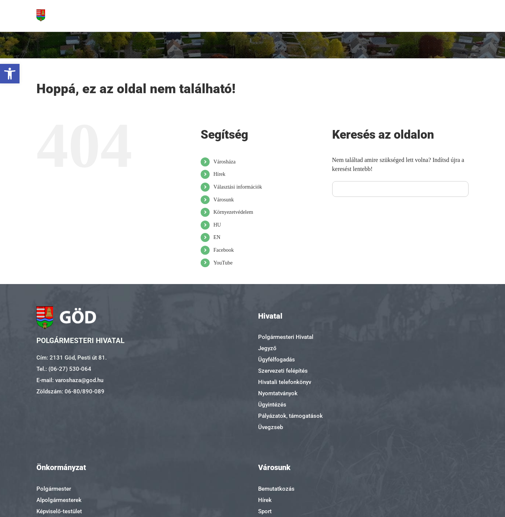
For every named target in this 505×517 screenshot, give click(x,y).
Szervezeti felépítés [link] (283, 370)
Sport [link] (265, 511)
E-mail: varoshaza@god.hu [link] (69, 380)
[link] (10, 73)
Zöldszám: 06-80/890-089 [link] (70, 391)
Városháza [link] (224, 162)
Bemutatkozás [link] (276, 488)
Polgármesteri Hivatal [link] (285, 337)
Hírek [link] (219, 174)
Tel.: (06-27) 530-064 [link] (63, 369)
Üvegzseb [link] (270, 427)
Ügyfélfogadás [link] (276, 359)
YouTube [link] (223, 263)
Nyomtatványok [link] (278, 393)
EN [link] (217, 237)
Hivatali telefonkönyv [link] (284, 382)
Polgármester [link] (53, 488)
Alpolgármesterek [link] (59, 500)
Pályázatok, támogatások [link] (290, 416)
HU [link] (217, 225)
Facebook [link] (223, 250)
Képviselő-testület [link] (59, 511)
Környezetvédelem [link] (233, 212)
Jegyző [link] (267, 348)
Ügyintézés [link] (272, 404)
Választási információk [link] (237, 187)
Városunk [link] (223, 200)
